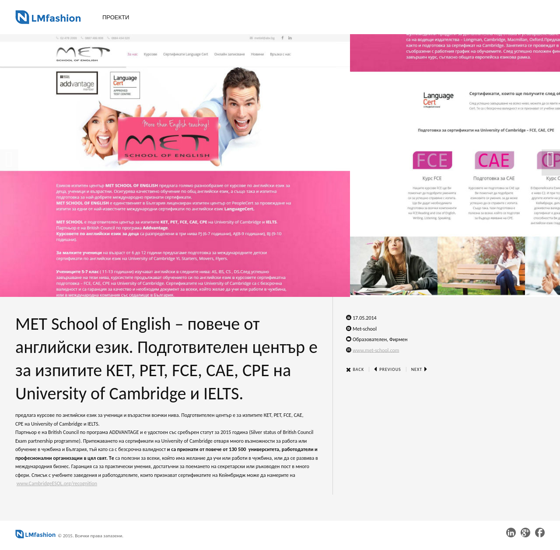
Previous (387, 369)
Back (355, 369)
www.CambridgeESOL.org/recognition (57, 483)
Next (419, 369)
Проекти (115, 17)
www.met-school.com (376, 350)
